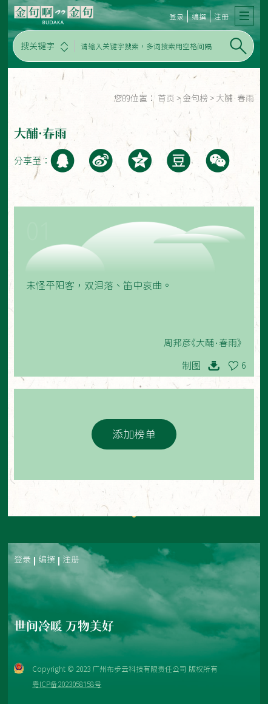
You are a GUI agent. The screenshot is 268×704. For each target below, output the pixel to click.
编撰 (199, 16)
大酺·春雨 (235, 98)
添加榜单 (134, 434)
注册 (221, 16)
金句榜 (195, 98)
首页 (166, 98)
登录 (176, 16)
